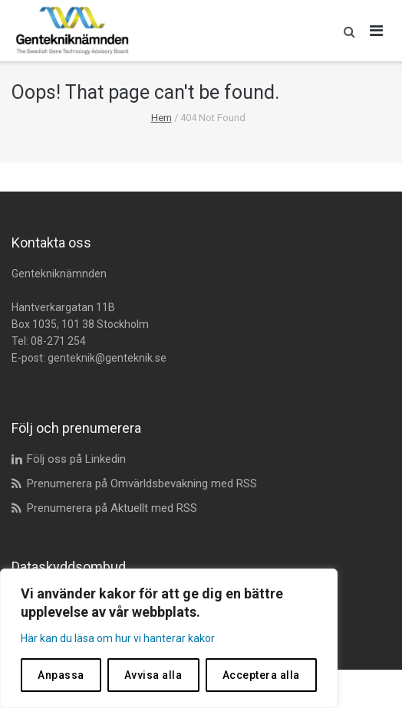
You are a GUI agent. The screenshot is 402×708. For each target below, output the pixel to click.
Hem (161, 117)
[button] (345, 30)
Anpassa (61, 675)
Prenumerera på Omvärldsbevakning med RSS (142, 483)
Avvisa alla (153, 675)
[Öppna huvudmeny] (377, 30)
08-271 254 (58, 341)
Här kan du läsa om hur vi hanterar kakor (118, 638)
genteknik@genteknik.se (107, 358)
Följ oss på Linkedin (76, 459)
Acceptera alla (261, 675)
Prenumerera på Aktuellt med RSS (112, 508)
